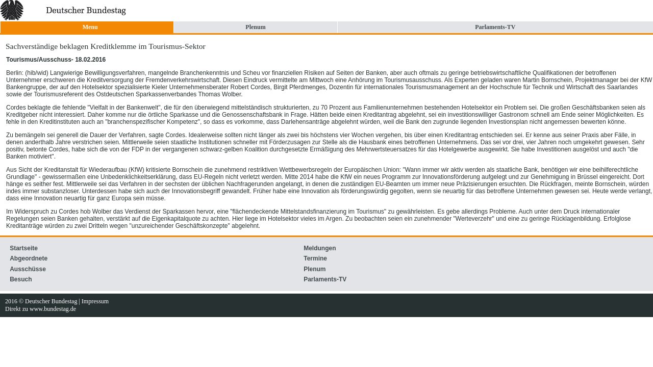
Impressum (95, 301)
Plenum (255, 27)
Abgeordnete (28, 258)
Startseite (24, 248)
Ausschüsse (28, 269)
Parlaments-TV (495, 27)
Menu (90, 27)
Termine (315, 258)
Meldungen (320, 248)
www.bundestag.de (53, 308)
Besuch (21, 279)
